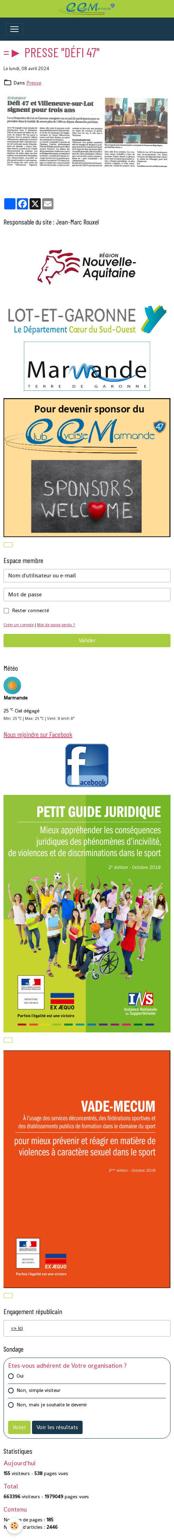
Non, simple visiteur (38, 1390)
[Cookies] (14, 1526)
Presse (33, 83)
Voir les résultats (57, 1427)
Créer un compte (19, 624)
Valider (87, 640)
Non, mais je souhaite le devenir (52, 1404)
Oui (20, 1376)
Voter (19, 1427)
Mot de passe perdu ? (56, 624)
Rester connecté (30, 610)
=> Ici (17, 1328)
